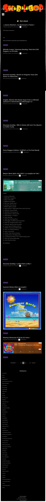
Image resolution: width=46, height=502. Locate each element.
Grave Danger (5, 424)
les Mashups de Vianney (7, 438)
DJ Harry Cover (5, 397)
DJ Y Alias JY (4, 405)
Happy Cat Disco (5, 426)
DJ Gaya (3, 395)
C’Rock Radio (4, 389)
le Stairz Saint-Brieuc (6, 479)
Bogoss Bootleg (5, 383)
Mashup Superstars (6, 444)
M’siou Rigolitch (5, 456)
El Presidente (5, 412)
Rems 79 (4, 469)
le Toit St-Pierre (5, 440)
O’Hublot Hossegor (6, 461)
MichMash (4, 450)
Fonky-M (4, 414)
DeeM (3, 393)
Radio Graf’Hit (5, 467)
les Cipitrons (4, 436)
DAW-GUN (4, 391)
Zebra (3, 487)
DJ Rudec (4, 403)
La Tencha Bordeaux (6, 481)
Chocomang (4, 387)
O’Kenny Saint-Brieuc (6, 463)
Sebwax (3, 475)
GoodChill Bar (5, 420)
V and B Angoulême (6, 485)
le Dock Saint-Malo (6, 407)
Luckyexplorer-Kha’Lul (6, 446)
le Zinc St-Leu (5, 442)
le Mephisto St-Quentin (7, 434)
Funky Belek (4, 418)
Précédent (13, 362)
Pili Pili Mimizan (5, 465)
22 (21, 362)
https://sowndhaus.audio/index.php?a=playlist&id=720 (15, 40)
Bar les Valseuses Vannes (7, 381)
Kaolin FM (4, 428)
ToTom (3, 483)
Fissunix (4, 416)
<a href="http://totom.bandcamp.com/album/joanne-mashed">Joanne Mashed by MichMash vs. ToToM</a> (22, 34)
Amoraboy (4, 373)
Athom (3, 377)
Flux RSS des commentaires (22, 499)
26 (30, 362)
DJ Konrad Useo (5, 401)
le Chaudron (4, 385)
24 (25, 362)
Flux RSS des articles (22, 497)
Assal (3, 375)
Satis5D (3, 473)
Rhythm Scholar (5, 471)
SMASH (3, 477)
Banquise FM (4, 379)
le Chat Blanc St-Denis (6, 432)
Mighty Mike (4, 448)
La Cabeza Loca (5, 430)
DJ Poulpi (4, 399)
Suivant (33, 362)
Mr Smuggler (5, 454)
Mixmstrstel (4, 452)
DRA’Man (4, 409)
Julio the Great (5, 422)
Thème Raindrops (23, 500)
